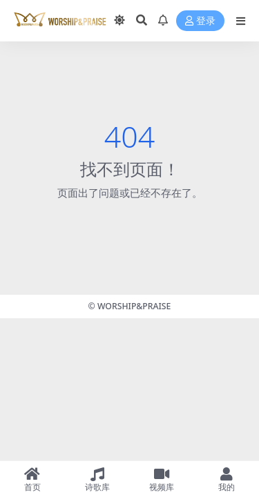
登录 (200, 21)
